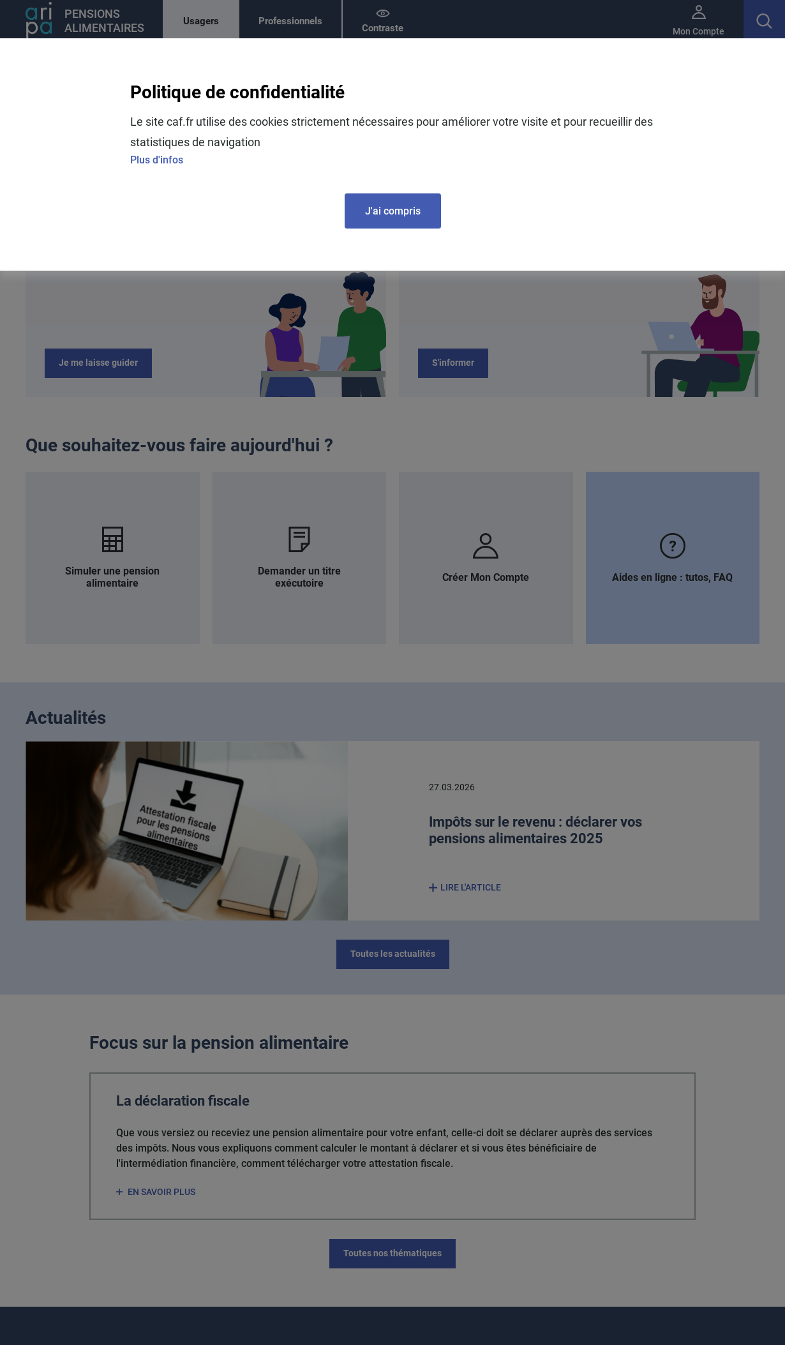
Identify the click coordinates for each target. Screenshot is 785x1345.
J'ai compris (393, 211)
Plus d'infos (156, 160)
